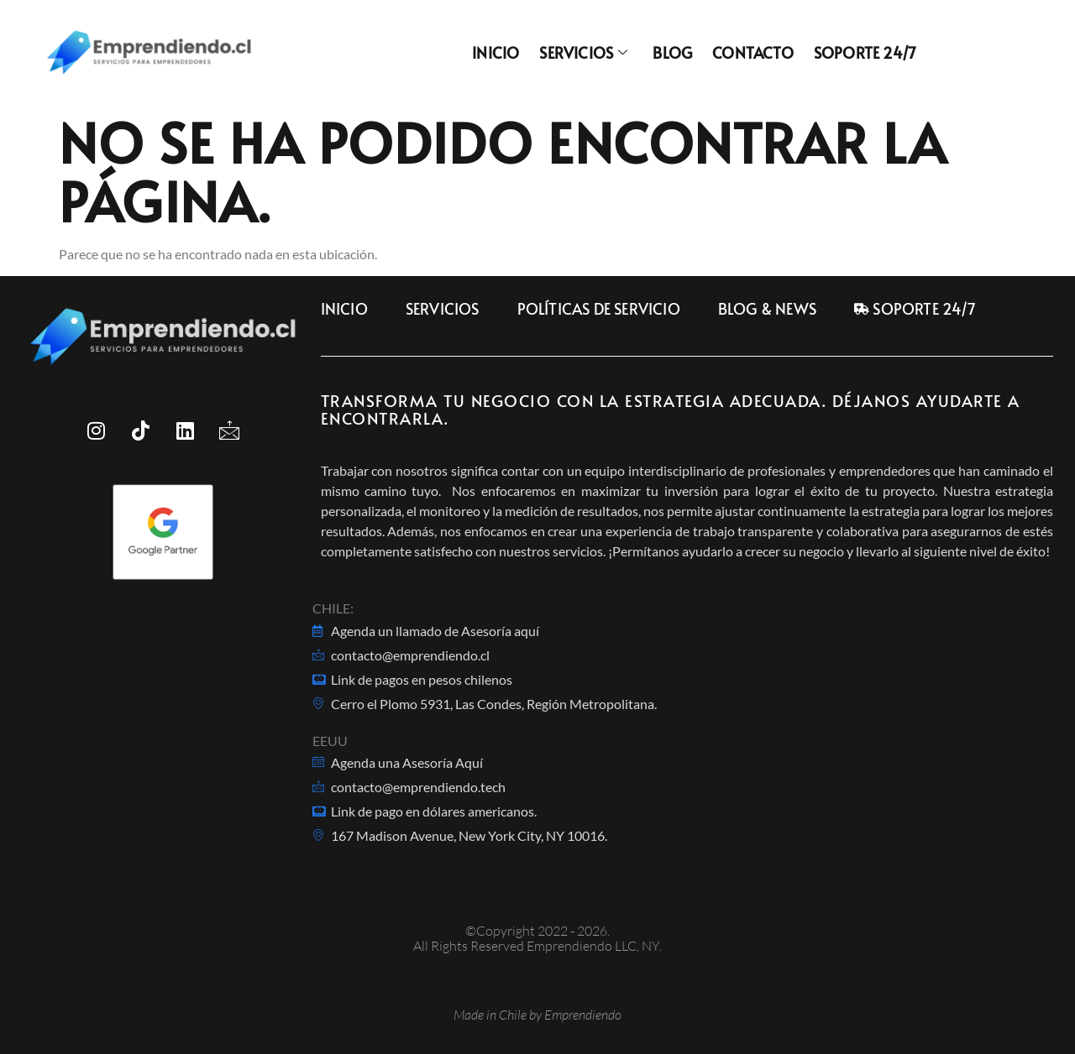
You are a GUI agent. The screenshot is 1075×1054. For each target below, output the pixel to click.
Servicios (583, 53)
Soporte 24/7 (865, 53)
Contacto (753, 53)
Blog (672, 53)
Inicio (495, 53)
